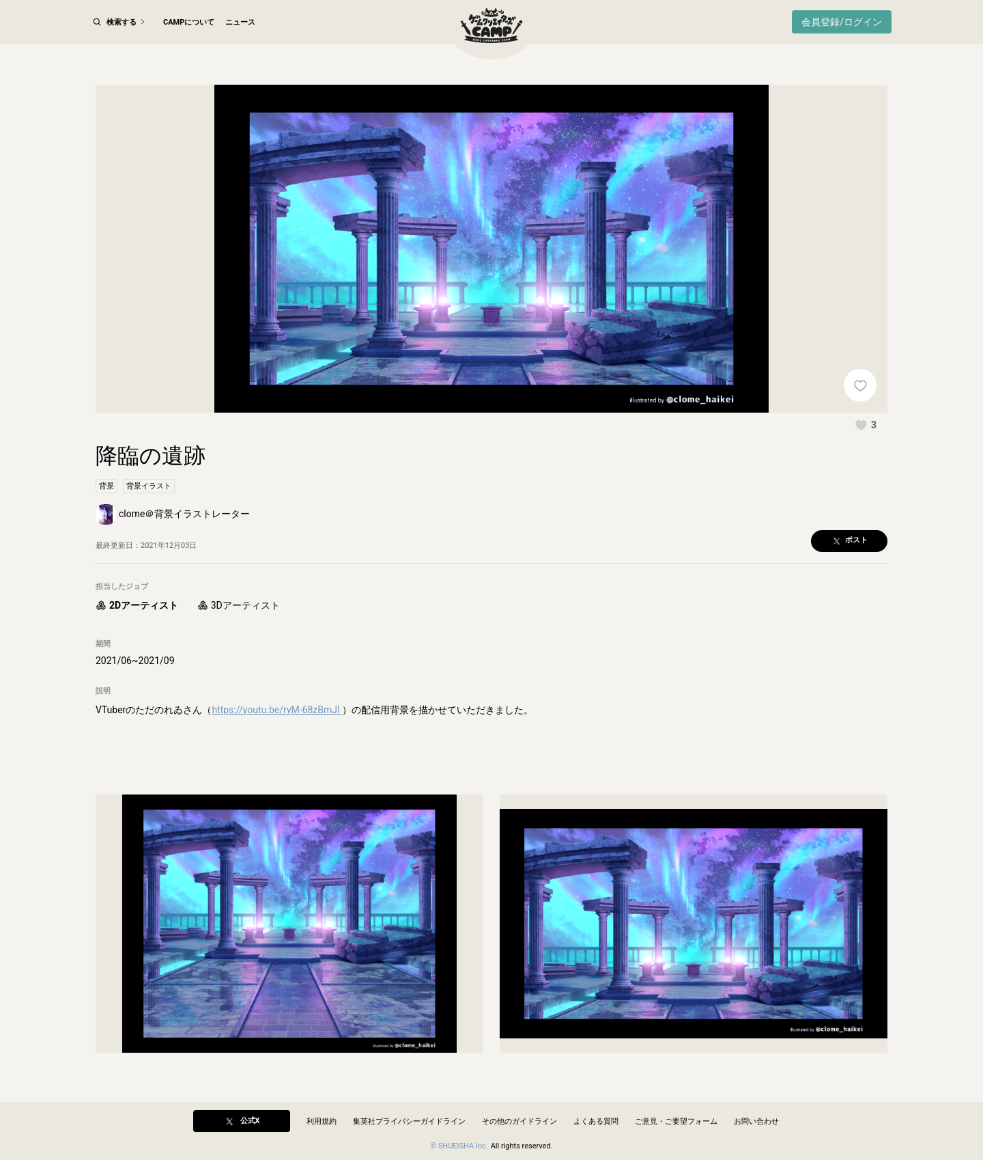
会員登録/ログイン (841, 21)
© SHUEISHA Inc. (458, 1146)
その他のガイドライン (519, 1121)
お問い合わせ (756, 1121)
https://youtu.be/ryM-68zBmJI (277, 709)
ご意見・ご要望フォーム (676, 1121)
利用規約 (322, 1121)
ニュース (240, 22)
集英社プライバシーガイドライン (409, 1121)
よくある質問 (595, 1121)
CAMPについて (188, 22)
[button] (866, 425)
